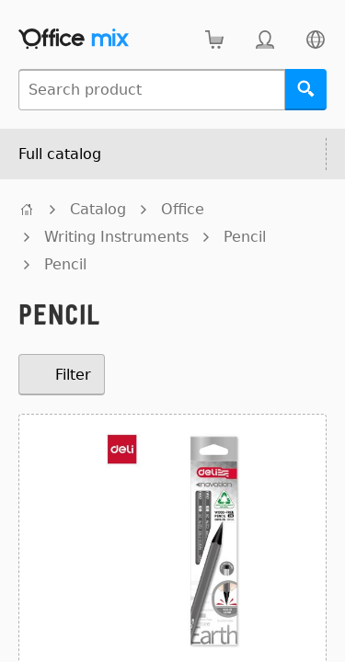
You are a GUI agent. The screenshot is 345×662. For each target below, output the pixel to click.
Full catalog (59, 154)
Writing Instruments (116, 236)
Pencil (245, 236)
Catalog (98, 209)
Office (182, 209)
